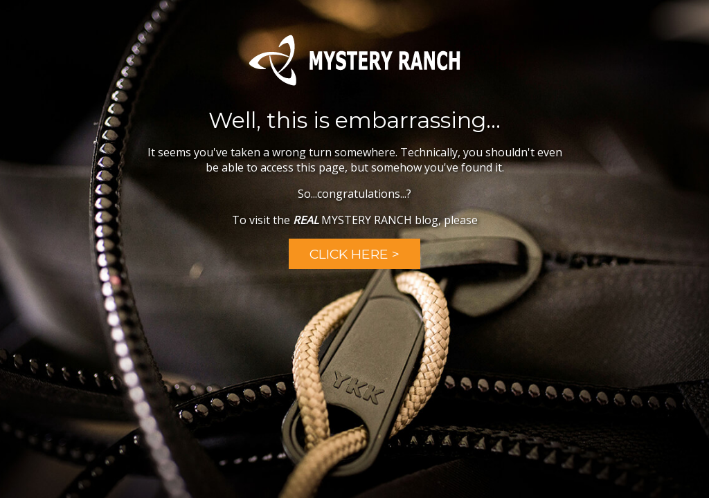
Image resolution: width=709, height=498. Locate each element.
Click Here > (354, 254)
